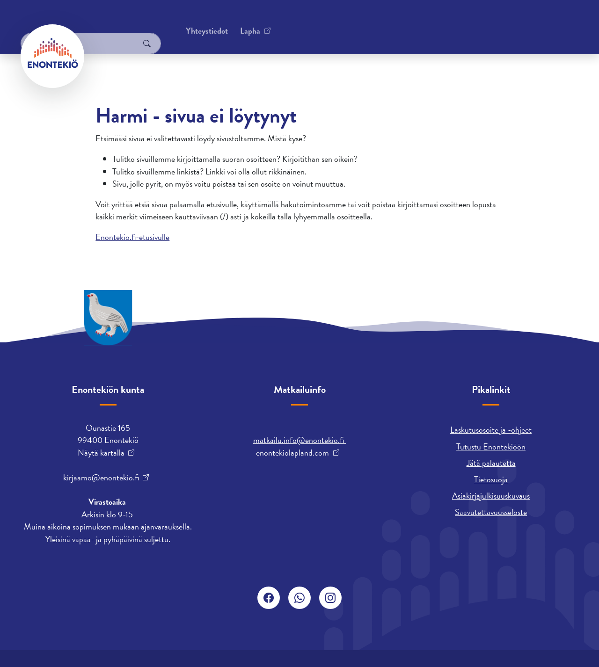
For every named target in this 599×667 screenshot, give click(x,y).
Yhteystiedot (116, 20)
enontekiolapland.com (292, 453)
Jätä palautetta (491, 463)
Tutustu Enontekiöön (491, 446)
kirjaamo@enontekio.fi (101, 477)
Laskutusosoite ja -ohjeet (491, 429)
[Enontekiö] (52, 56)
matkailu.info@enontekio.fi (299, 440)
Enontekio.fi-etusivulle (132, 237)
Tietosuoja (491, 479)
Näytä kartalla (101, 453)
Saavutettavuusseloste (491, 512)
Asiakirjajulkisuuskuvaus (491, 495)
